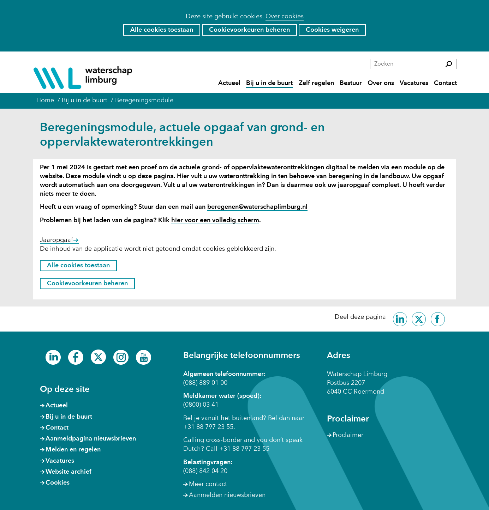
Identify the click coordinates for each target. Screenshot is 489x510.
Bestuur (351, 83)
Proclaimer (348, 435)
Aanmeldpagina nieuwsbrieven (91, 439)
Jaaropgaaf (59, 240)
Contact (445, 83)
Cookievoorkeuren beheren (249, 30)
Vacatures (414, 83)
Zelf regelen (316, 83)
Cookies (58, 483)
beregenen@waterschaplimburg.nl (257, 207)
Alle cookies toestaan (161, 30)
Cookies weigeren (332, 30)
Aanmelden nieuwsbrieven (227, 495)
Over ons (381, 83)
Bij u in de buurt (269, 83)
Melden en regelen (73, 450)
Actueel (229, 83)
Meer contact (208, 484)
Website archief (68, 472)
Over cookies (285, 16)
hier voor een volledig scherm (215, 220)
